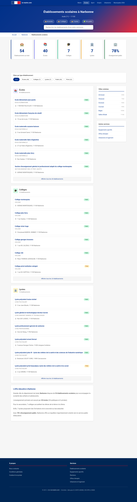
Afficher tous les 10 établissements (52, 278)
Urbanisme (107, 3)
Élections (73, 475)
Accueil (14, 35)
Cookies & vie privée (15, 475)
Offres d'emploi (103, 134)
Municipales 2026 (119, 3)
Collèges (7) (36, 79)
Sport (92, 3)
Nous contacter (14, 468)
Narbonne (25, 35)
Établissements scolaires (78, 468)
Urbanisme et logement (106, 138)
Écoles (86, 3)
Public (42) (58, 79)
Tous (16, 79)
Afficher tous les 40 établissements (52, 179)
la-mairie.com (55, 490)
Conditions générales (16, 472)
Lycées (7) (48, 79)
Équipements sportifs (105, 130)
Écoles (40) (25, 79)
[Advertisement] (59, 65)
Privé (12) (69, 79)
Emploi (99, 3)
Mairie (79, 3)
